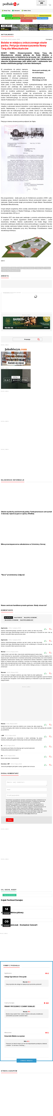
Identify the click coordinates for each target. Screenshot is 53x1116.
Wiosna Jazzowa (7, 15)
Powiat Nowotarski (26, 20)
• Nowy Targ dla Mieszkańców (11, 270)
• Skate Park (5, 268)
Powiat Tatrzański (43, 18)
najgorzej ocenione (11, 620)
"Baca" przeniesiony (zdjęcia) (13, 575)
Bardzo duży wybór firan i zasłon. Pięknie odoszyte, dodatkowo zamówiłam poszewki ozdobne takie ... (26, 1014)
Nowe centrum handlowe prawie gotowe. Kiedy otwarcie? (24, 605)
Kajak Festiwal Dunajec (12, 901)
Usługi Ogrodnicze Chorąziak (15, 977)
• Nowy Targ (39, 268)
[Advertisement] (16, 404)
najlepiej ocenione (30, 617)
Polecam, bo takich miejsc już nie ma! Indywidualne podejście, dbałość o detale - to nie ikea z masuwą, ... (26, 1044)
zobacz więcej (26, 1061)
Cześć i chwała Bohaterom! (28, 18)
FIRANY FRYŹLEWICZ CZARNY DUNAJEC (19, 1007)
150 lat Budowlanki (18, 15)
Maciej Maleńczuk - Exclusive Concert (19, 925)
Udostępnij (49, 39)
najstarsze (18, 617)
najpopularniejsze (26, 620)
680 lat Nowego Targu (31, 15)
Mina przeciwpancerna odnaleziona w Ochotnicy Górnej (23, 544)
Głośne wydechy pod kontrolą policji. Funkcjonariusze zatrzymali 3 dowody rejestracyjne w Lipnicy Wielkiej (26, 513)
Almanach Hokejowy (45, 15)
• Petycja (47, 268)
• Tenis (20, 268)
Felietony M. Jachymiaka (12, 18)
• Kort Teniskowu (29, 268)
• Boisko (13, 268)
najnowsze (8, 617)
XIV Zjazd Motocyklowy (12, 913)
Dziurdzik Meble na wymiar (14, 1037)
